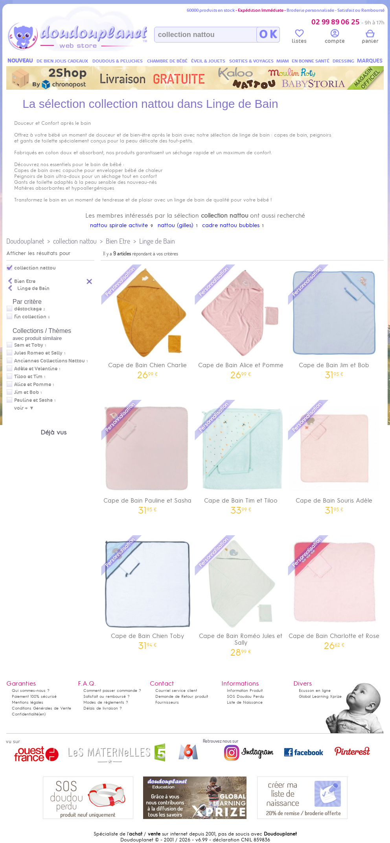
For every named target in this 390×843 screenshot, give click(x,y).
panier (370, 37)
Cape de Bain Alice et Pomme (241, 320)
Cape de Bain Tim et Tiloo (241, 456)
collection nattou (75, 241)
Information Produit (245, 690)
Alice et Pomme (32, 384)
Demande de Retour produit (181, 696)
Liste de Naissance (245, 702)
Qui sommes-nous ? (31, 690)
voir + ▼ (24, 408)
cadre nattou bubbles (230, 225)
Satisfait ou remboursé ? (106, 696)
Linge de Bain (157, 241)
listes (299, 37)
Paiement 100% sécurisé (34, 696)
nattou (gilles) (175, 225)
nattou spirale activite (119, 225)
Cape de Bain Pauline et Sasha (147, 456)
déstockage (28, 309)
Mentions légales (27, 702)
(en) (42, 714)
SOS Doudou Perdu (245, 696)
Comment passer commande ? (112, 690)
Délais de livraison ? (102, 708)
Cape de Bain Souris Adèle (334, 456)
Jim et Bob (26, 392)
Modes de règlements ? (105, 702)
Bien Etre (118, 241)
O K (268, 35)
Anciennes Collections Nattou (49, 361)
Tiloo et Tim (28, 376)
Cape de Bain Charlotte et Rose (334, 591)
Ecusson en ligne (315, 690)
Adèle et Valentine (35, 369)
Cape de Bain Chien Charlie (147, 320)
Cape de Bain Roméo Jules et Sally (241, 595)
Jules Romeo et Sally (38, 353)
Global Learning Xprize (320, 696)
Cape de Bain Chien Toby (147, 591)
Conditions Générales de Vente (41, 708)
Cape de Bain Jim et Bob (334, 320)
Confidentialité (25, 714)
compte (335, 37)
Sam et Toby (28, 345)
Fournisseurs (167, 702)
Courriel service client (176, 690)
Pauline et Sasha (33, 400)
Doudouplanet (25, 241)
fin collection (30, 317)
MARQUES (370, 60)
